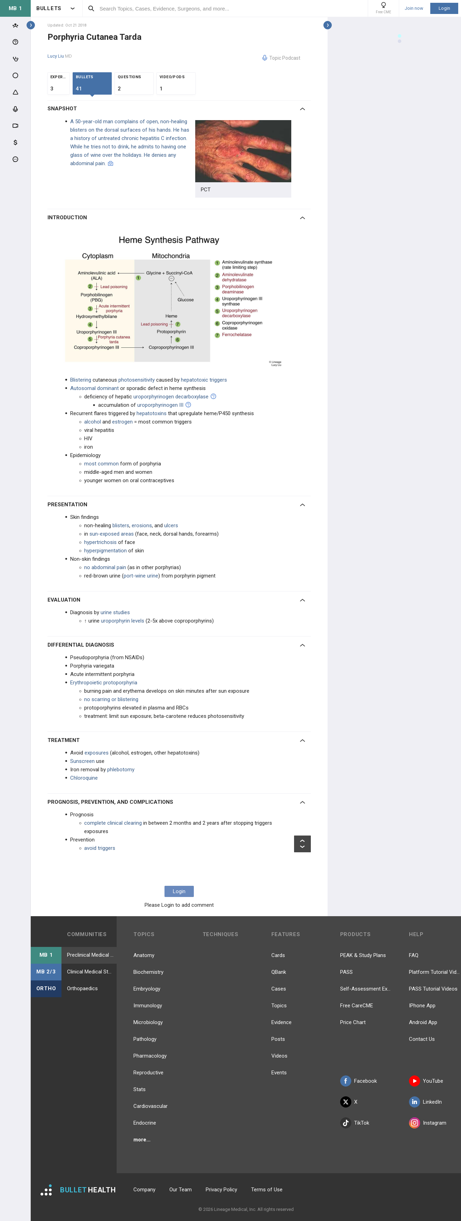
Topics (279, 1005)
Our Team (180, 1189)
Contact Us (422, 1039)
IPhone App (422, 1005)
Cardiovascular (150, 1106)
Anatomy (143, 955)
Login (444, 8)
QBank (278, 972)
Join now (414, 8)
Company (144, 1189)
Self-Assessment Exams (366, 989)
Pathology (144, 1039)
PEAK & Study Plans (363, 955)
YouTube (426, 1081)
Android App (423, 1022)
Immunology (147, 1005)
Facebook (358, 1081)
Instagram (427, 1122)
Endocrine (144, 1123)
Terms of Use (267, 1189)
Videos (279, 1056)
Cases (278, 989)
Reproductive (148, 1072)
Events (279, 1072)
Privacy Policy (221, 1189)
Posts (278, 1039)
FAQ (413, 955)
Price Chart (353, 1022)
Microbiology (148, 1022)
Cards (278, 955)
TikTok (354, 1122)
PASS (346, 972)
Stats (139, 1089)
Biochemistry (148, 972)
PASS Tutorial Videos (433, 989)
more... (142, 1140)
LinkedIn (425, 1102)
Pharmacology (150, 1056)
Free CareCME (356, 1005)
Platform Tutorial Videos (435, 972)
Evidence (281, 1022)
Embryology (146, 989)
